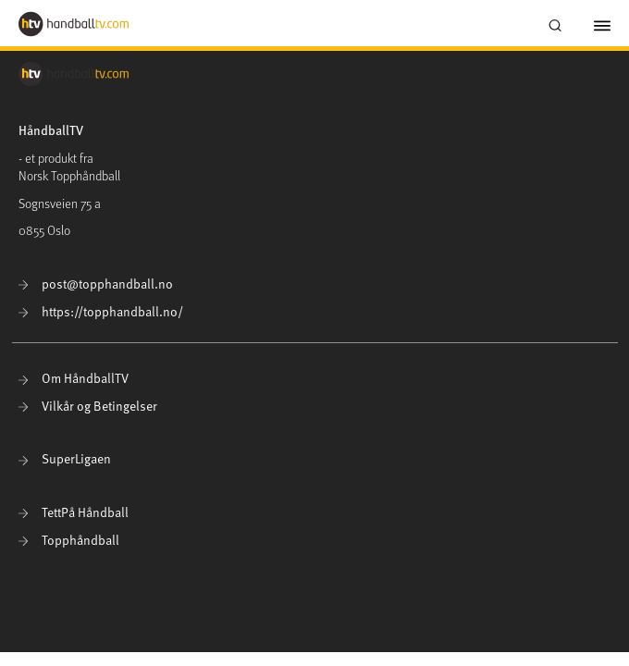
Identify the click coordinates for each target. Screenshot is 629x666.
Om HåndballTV (73, 378)
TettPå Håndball (73, 512)
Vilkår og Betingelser (87, 405)
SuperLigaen (64, 458)
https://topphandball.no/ (100, 311)
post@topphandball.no (95, 283)
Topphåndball (68, 540)
